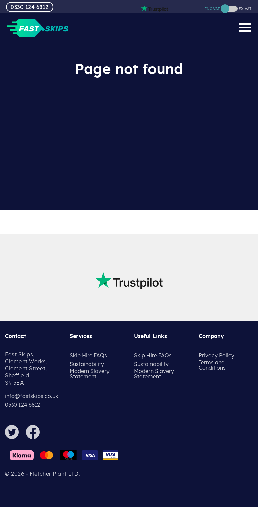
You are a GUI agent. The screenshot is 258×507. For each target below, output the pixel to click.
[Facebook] (35, 437)
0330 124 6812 (30, 7)
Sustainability (87, 364)
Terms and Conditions (212, 365)
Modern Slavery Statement (90, 373)
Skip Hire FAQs (88, 355)
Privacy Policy (216, 355)
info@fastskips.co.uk (31, 396)
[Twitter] (15, 437)
